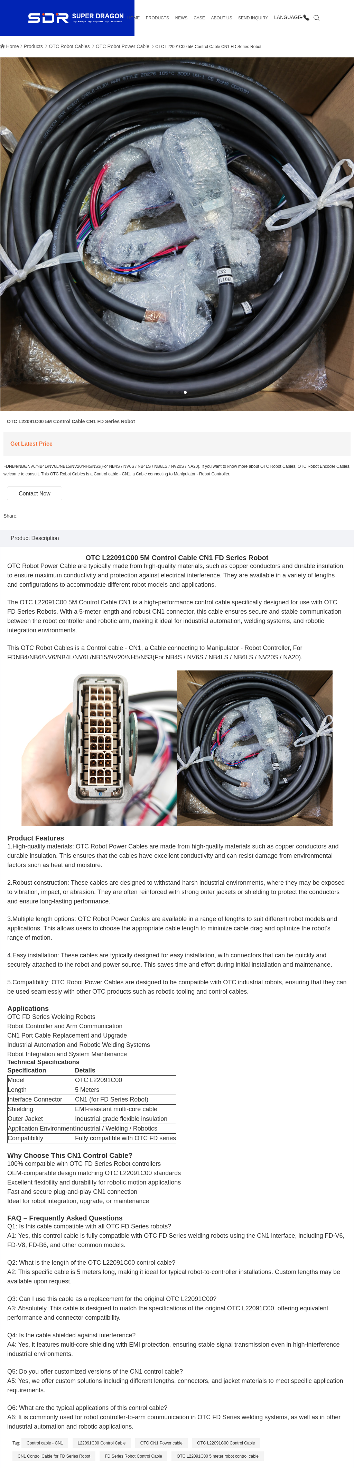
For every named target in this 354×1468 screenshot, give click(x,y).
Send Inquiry (253, 18)
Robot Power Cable (49, 566)
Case (199, 18)
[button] (168, 392)
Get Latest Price (31, 444)
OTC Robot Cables (69, 46)
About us (221, 18)
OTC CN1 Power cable (161, 1443)
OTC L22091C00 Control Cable (226, 1443)
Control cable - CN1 (45, 1443)
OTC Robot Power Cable (122, 46)
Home (12, 46)
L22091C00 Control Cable (102, 1443)
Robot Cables (55, 647)
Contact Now (34, 493)
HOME (133, 18)
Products (157, 18)
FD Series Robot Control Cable (133, 1456)
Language (287, 17)
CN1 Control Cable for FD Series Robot (54, 1456)
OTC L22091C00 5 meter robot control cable (218, 1456)
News (181, 18)
